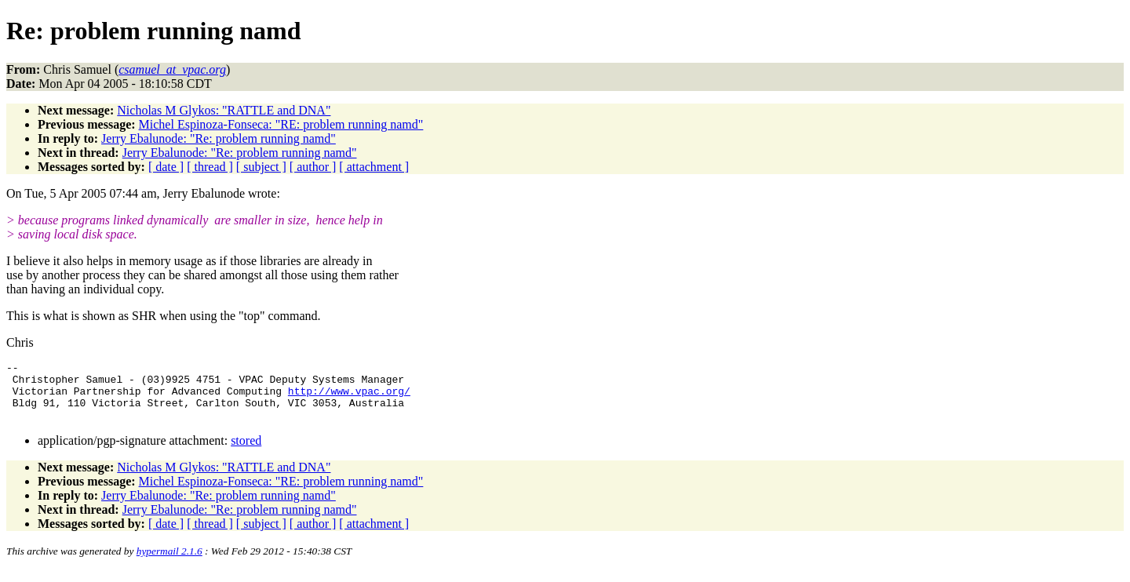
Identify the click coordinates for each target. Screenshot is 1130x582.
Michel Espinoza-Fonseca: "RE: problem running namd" (281, 124)
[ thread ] (210, 166)
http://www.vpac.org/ (349, 398)
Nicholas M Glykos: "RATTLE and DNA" (223, 110)
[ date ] (166, 166)
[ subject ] (261, 166)
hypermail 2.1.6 (169, 563)
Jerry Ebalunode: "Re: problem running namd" (218, 138)
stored (246, 452)
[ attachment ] (374, 166)
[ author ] (313, 166)
